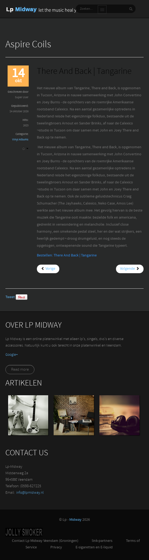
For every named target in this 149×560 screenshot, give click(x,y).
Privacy (56, 547)
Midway (75, 520)
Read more (20, 370)
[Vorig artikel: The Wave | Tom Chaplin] (48, 269)
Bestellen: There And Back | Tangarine (67, 255)
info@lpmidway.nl (30, 493)
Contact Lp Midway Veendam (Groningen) (45, 541)
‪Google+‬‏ (11, 355)
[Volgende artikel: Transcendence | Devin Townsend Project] (130, 269)
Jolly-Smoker (24, 532)
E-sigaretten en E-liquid (94, 547)
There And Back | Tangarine (84, 71)
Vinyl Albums (20, 139)
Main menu (102, 9)
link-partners (102, 541)
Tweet (10, 297)
